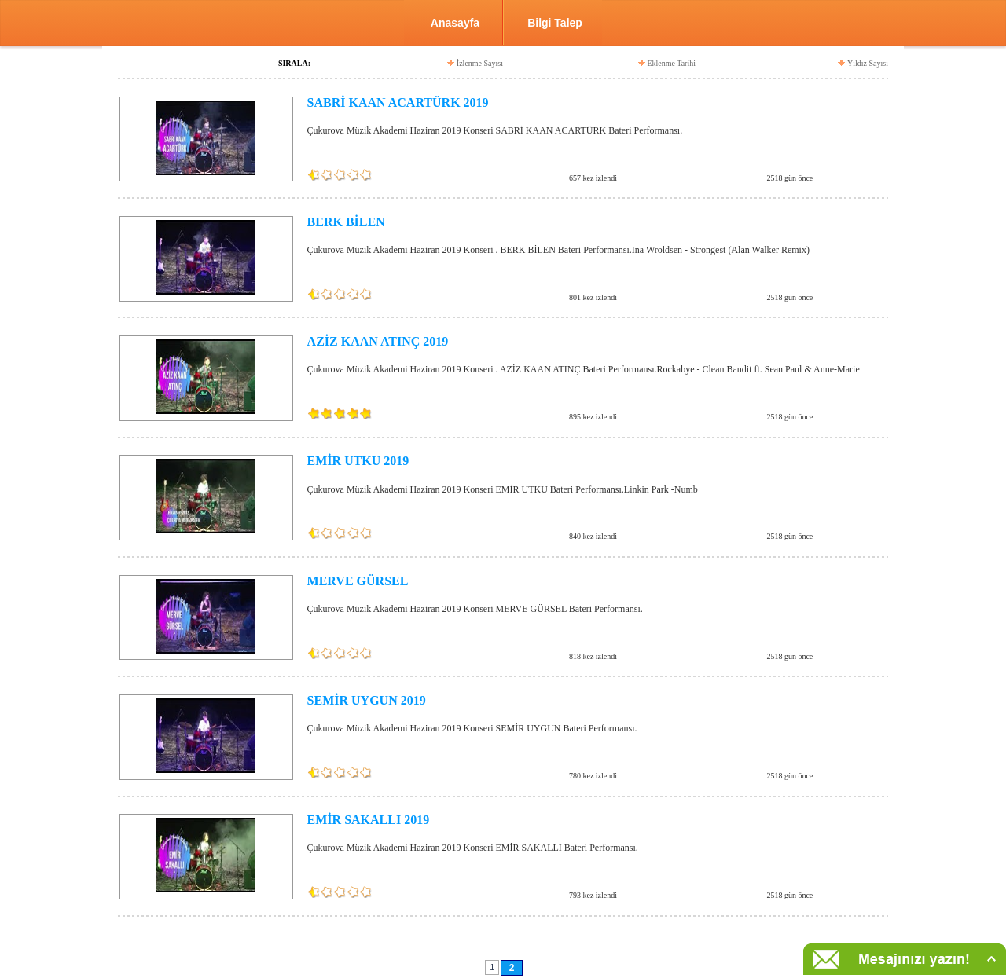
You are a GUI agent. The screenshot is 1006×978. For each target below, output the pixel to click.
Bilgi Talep (554, 22)
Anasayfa (455, 22)
